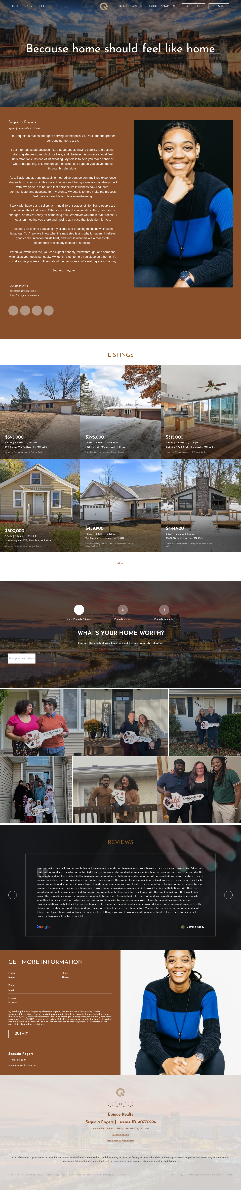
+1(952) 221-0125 (19, 286)
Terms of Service (102, 1019)
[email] (60, 990)
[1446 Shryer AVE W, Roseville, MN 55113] (40, 412)
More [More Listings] (120, 563)
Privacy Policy (20, 1022)
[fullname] (33, 977)
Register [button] (193, 6)
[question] (60, 1002)
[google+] (49, 311)
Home (16, 6)
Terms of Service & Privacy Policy (25, 1175)
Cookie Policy (52, 1175)
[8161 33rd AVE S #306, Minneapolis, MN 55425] (201, 412)
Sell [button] (41, 6)
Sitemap (107, 1175)
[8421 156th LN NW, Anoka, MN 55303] (120, 412)
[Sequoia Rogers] (183, 203)
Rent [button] (123, 6)
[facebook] (13, 311)
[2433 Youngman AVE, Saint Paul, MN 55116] (40, 505)
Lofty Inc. (188, 1175)
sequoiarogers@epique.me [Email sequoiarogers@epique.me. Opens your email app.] (24, 291)
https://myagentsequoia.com (24, 295)
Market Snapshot (162, 6)
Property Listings (92, 1175)
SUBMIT (21, 1034)
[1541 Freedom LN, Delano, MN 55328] (120, 505)
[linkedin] (25, 311)
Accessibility (120, 1175)
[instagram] (37, 311)
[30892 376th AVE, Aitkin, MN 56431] (201, 505)
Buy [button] (29, 6)
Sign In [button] (219, 6)
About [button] (137, 6)
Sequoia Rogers (22, 122)
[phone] (87, 977)
